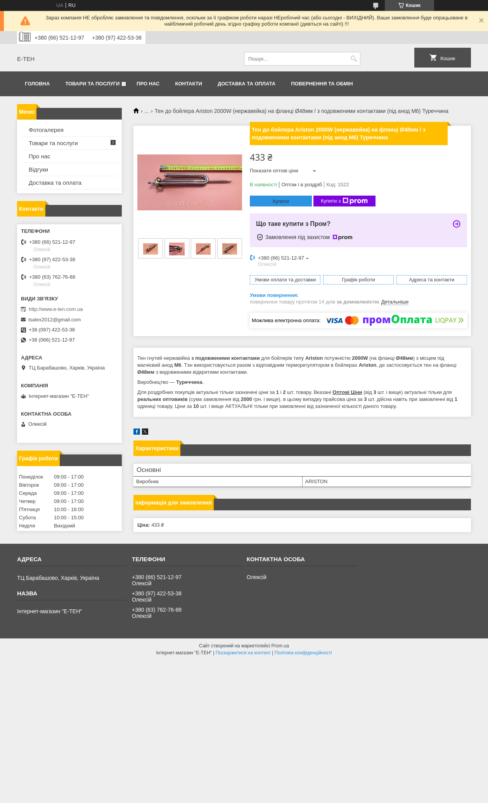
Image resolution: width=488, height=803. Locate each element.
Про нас (148, 84)
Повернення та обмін (322, 84)
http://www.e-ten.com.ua (56, 309)
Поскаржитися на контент (243, 653)
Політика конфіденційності (303, 653)
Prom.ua (280, 646)
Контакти (188, 84)
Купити (281, 201)
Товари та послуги (92, 84)
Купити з (344, 201)
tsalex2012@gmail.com (54, 320)
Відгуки (38, 169)
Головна (37, 84)
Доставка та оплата (246, 84)
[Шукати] (353, 59)
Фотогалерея (46, 130)
